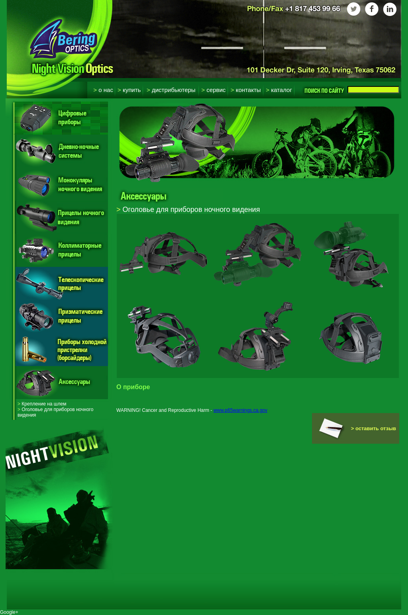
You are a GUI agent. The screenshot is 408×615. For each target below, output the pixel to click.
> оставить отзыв (373, 428)
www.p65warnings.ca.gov (240, 410)
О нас (103, 89)
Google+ (9, 612)
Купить (129, 89)
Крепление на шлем (42, 404)
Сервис (213, 89)
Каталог (279, 89)
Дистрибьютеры (171, 89)
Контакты (246, 89)
